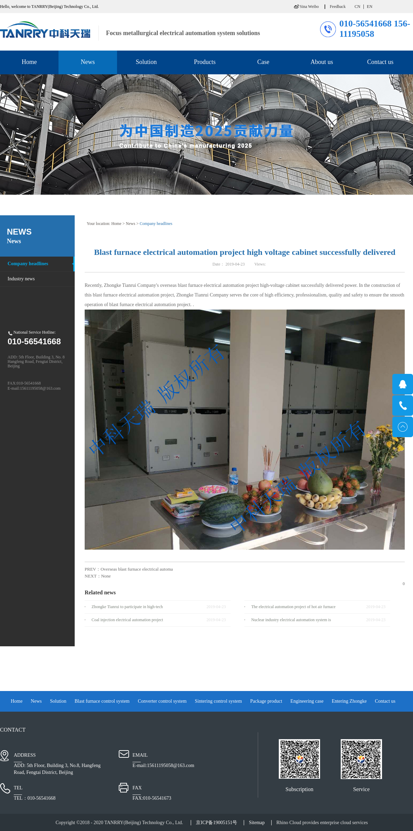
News (130, 223)
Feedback (338, 6)
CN (357, 6)
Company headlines (156, 223)
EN (369, 6)
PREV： (129, 569)
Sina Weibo (309, 6)
